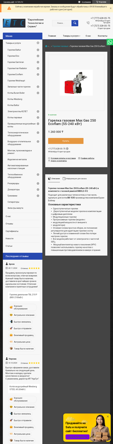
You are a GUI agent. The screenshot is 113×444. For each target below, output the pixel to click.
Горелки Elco (13, 56)
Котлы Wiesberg (15, 99)
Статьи (9, 246)
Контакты (102, 36)
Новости (9, 238)
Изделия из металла (17, 159)
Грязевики (12, 196)
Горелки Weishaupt (16, 81)
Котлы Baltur (13, 105)
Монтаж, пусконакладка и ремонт (20, 151)
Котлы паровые (15, 117)
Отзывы (9, 224)
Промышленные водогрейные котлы (22, 125)
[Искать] (74, 23)
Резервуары (13, 183)
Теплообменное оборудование (15, 176)
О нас (88, 36)
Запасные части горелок (19, 87)
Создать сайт (9, 2)
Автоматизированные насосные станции (18, 166)
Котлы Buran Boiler (16, 93)
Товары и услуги (71, 36)
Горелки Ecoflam (15, 74)
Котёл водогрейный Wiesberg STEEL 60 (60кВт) (23, 387)
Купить (66, 141)
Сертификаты (12, 231)
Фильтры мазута (15, 208)
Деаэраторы (14, 189)
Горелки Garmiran (16, 62)
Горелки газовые (60, 46)
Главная (52, 36)
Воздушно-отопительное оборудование (19, 142)
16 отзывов (86, 2)
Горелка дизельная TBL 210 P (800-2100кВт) (23, 296)
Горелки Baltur (14, 50)
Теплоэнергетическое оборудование (18, 134)
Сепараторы (13, 202)
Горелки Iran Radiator (17, 68)
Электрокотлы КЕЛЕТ (18, 111)
